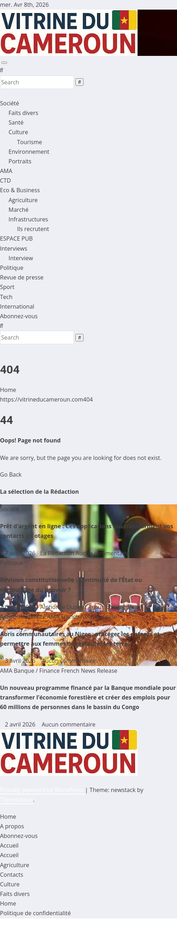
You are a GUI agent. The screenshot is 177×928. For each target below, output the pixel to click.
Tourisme (29, 142)
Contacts (11, 875)
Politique (11, 268)
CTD (5, 180)
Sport (7, 287)
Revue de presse (21, 277)
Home (8, 390)
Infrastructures (28, 219)
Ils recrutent (33, 229)
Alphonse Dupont (62, 607)
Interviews (13, 248)
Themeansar (16, 799)
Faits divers (23, 113)
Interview (21, 258)
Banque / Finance (37, 671)
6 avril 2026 (21, 607)
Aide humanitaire (23, 616)
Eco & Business (20, 190)
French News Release (89, 616)
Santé (16, 122)
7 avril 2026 (21, 553)
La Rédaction (56, 553)
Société (9, 103)
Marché (18, 210)
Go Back (11, 474)
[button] (1, 70)
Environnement (29, 152)
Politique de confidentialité (35, 913)
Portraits (20, 161)
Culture (18, 132)
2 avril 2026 (21, 724)
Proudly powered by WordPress (42, 790)
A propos (12, 826)
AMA (6, 171)
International (17, 306)
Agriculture (23, 200)
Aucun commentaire (102, 553)
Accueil (9, 845)
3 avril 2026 (21, 661)
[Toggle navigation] (4, 63)
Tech (6, 297)
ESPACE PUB (16, 238)
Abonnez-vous (19, 316)
